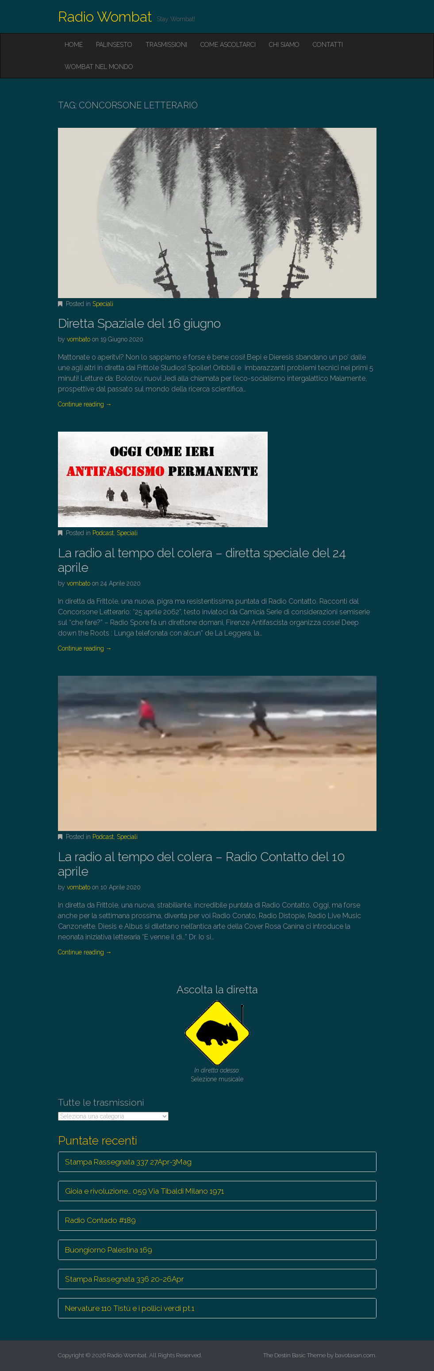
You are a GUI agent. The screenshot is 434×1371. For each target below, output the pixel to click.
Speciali (102, 303)
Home (74, 44)
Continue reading (85, 404)
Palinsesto (114, 44)
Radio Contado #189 (100, 1220)
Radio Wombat (105, 16)
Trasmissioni (166, 44)
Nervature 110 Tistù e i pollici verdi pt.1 (129, 1308)
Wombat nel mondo (99, 66)
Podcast (103, 532)
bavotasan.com (355, 1355)
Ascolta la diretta (217, 989)
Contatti (328, 44)
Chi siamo (284, 44)
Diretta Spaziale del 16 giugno (139, 323)
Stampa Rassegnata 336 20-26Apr (124, 1279)
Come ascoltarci (228, 44)
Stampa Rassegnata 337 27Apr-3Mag (128, 1161)
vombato (78, 339)
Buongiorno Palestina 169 (108, 1249)
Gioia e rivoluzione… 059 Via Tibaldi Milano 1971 (144, 1191)
